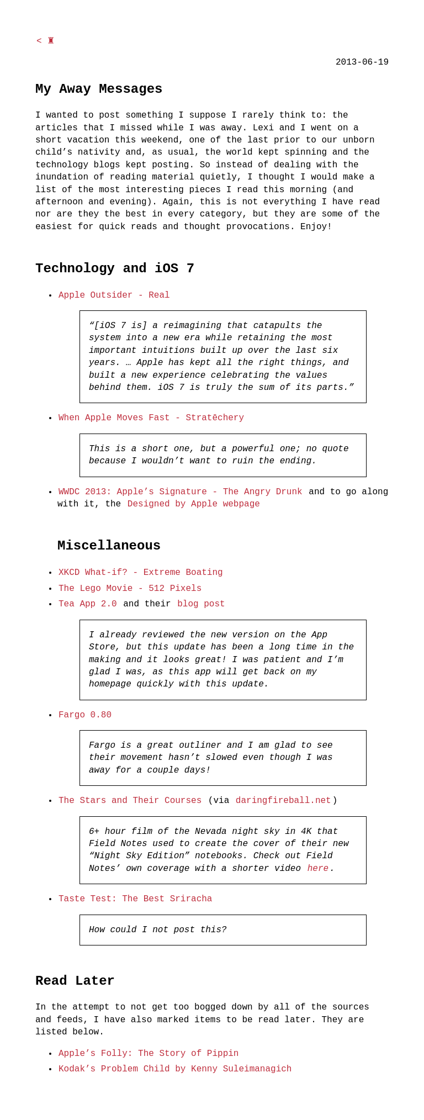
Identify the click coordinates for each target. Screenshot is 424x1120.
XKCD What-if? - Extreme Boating (141, 573)
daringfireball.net (283, 801)
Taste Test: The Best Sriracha (135, 899)
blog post (201, 604)
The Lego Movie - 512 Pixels (130, 589)
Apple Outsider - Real (114, 295)
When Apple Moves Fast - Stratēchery (151, 418)
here (318, 869)
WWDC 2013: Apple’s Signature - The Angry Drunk (181, 492)
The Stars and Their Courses (130, 801)
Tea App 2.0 (88, 604)
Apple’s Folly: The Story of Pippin (149, 1054)
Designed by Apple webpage (194, 504)
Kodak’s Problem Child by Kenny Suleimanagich (175, 1069)
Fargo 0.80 (85, 715)
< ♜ (45, 41)
